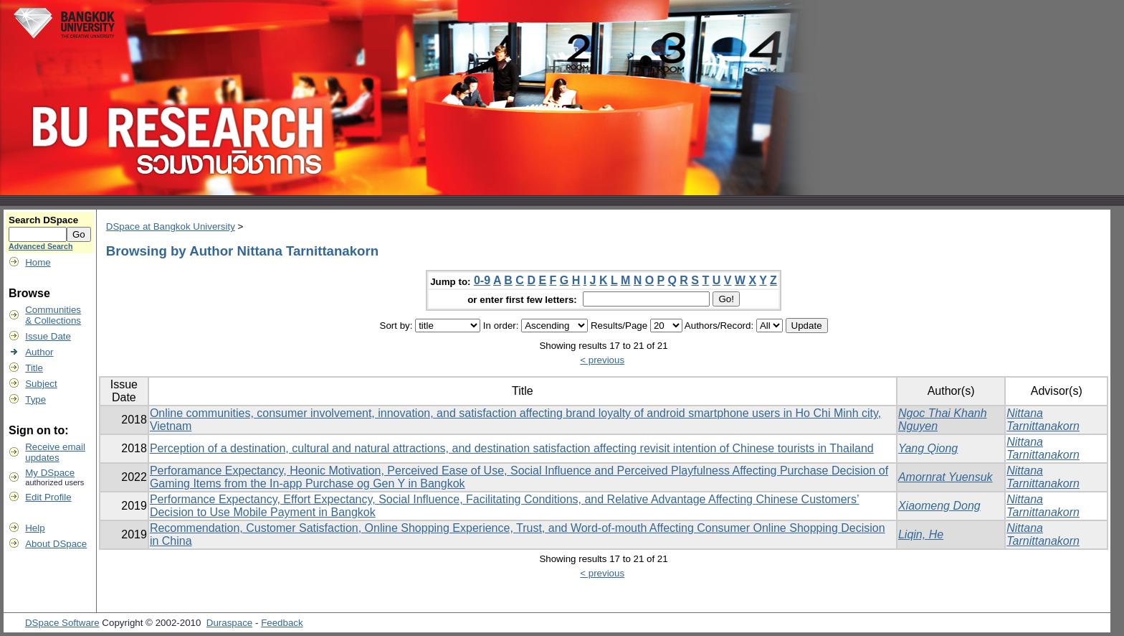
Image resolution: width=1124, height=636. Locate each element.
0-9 (482, 280)
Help (34, 528)
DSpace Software (62, 622)
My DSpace (50, 472)
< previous (602, 360)
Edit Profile (48, 497)
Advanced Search (40, 246)
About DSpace (56, 543)
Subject (41, 383)
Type (35, 399)
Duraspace (229, 622)
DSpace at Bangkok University (170, 226)
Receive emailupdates (55, 452)
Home (38, 262)
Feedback (282, 622)
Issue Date (48, 336)
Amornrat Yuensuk (945, 477)
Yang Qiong (928, 448)
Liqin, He (920, 534)
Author (39, 352)
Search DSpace (43, 220)
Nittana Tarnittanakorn (1043, 419)
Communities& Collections (53, 315)
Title (34, 368)
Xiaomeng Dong (939, 506)
